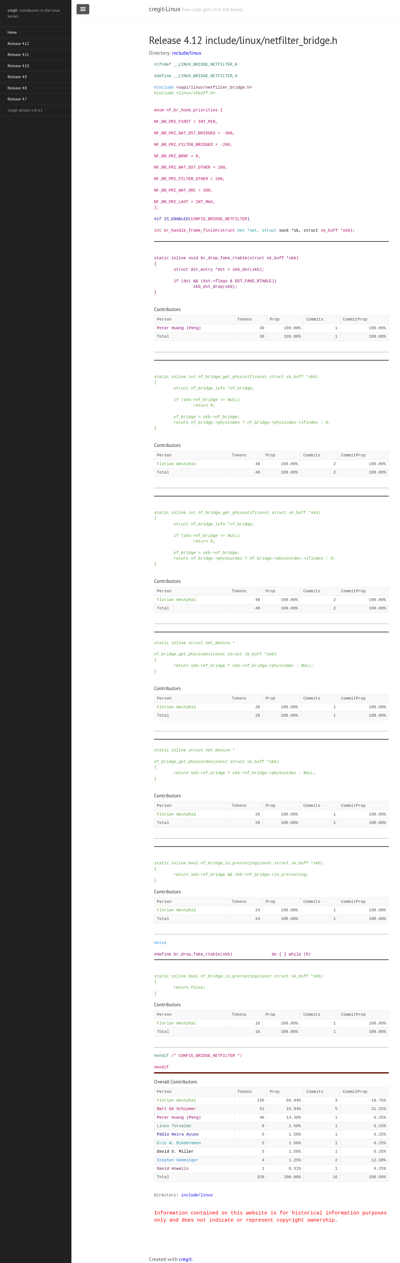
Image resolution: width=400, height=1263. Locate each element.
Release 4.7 (17, 99)
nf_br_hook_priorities (192, 110)
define (164, 76)
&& (195, 281)
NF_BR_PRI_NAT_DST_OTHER (182, 167)
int (157, 230)
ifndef (164, 64)
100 (221, 167)
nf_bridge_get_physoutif (226, 513)
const (261, 377)
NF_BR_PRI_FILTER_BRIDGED (183, 145)
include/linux (186, 53)
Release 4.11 (18, 54)
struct (227, 230)
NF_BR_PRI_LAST (171, 202)
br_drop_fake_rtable (224, 258)
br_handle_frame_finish (191, 230)
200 (226, 145)
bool (193, 863)
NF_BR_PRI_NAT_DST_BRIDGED (184, 133)
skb (346, 230)
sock (284, 230)
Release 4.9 (17, 76)
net (241, 230)
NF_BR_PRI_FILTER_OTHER (181, 179)
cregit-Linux (164, 9)
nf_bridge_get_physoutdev (183, 762)
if (159, 219)
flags (221, 281)
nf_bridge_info (208, 388)
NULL (232, 400)
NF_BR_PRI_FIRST (172, 122)
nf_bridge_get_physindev (182, 654)
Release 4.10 (18, 65)
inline (178, 258)
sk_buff (329, 230)
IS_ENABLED (176, 219)
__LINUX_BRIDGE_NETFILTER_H (206, 64)
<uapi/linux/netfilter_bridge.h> (214, 87)
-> (212, 281)
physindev (229, 423)
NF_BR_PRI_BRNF (171, 156)
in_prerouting (290, 875)
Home (12, 32)
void (193, 258)
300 (228, 133)
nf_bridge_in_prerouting (229, 863)
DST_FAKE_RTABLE (253, 281)
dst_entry (202, 270)
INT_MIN (206, 122)
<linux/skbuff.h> (195, 93)
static (161, 258)
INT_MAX (204, 202)
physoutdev (230, 558)
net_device (218, 643)
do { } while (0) (291, 954)
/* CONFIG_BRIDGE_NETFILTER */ (206, 1056)
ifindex (309, 423)
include (165, 87)
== (222, 400)
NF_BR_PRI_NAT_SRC (175, 190)
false (197, 987)
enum (159, 110)
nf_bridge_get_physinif (225, 377)
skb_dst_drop (208, 287)
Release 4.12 (18, 43)
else (161, 943)
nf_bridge (241, 388)
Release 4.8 (17, 88)
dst (221, 270)
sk (296, 230)
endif (163, 1056)
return (200, 405)
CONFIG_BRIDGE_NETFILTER (219, 219)
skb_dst (240, 270)
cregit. (186, 1259)
